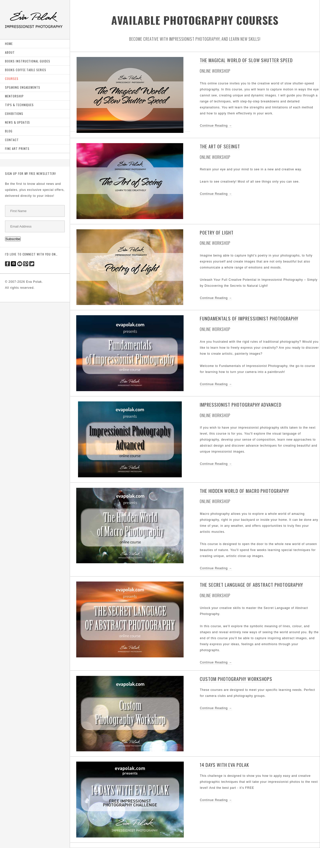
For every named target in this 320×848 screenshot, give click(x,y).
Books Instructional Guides (27, 61)
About (10, 52)
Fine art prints (17, 148)
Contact (12, 140)
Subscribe (13, 239)
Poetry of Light (216, 232)
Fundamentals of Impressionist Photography (249, 318)
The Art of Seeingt (220, 146)
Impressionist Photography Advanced (241, 404)
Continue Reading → (216, 125)
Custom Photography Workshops (236, 678)
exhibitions (14, 113)
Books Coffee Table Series (25, 70)
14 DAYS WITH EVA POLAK (224, 764)
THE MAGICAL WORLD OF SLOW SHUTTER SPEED (246, 60)
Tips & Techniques (19, 105)
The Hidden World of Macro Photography (244, 490)
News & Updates (17, 122)
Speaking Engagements (22, 87)
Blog (8, 131)
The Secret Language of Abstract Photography (251, 584)
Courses (11, 78)
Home (9, 43)
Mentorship (14, 96)
